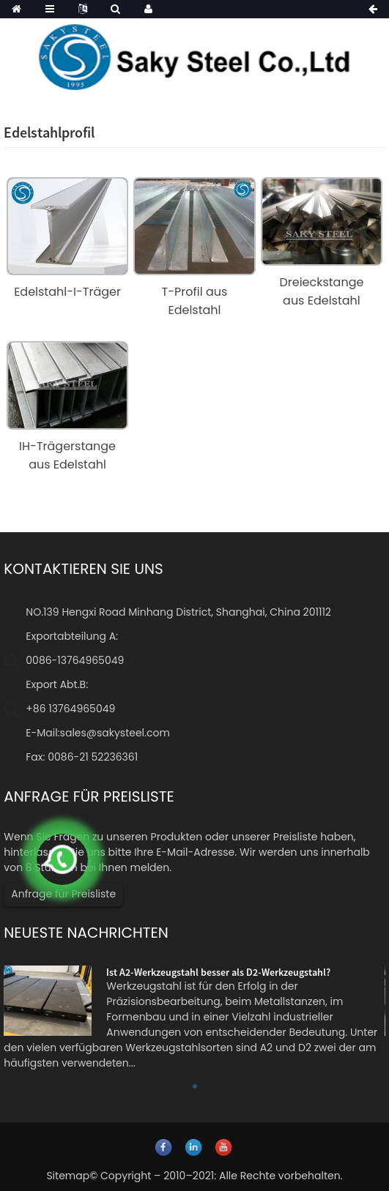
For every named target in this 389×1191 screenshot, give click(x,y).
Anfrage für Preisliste (63, 893)
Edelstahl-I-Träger (67, 291)
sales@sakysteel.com (115, 732)
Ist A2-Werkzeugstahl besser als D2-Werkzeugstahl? (218, 972)
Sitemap (67, 1175)
